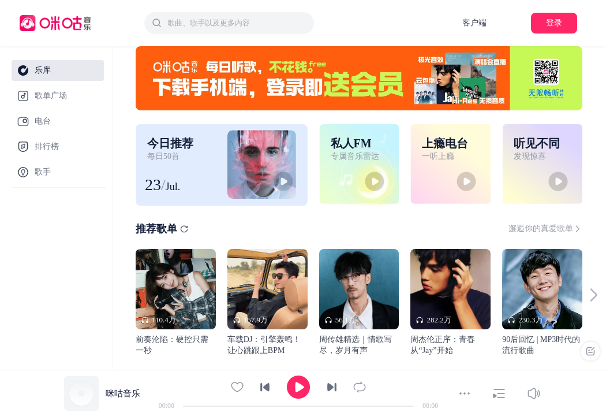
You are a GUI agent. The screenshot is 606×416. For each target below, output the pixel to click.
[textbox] (237, 23)
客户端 (474, 22)
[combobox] (229, 23)
